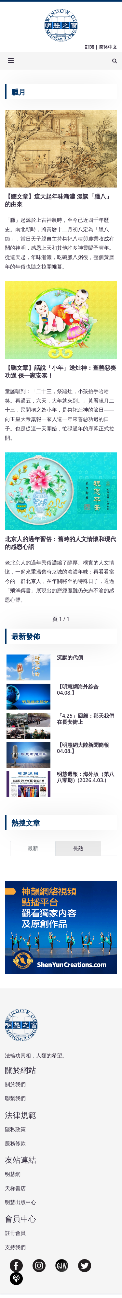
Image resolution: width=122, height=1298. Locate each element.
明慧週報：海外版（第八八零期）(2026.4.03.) (85, 777)
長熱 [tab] (78, 848)
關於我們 (15, 1084)
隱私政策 (15, 1129)
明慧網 (12, 1174)
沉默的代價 (70, 657)
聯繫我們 (15, 1098)
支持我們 (15, 1247)
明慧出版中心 (20, 1202)
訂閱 (89, 47)
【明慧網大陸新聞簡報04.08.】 (83, 748)
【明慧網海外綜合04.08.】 (78, 689)
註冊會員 (15, 1232)
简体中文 (108, 47)
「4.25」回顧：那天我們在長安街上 (85, 718)
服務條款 (15, 1143)
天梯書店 (15, 1188)
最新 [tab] (33, 848)
